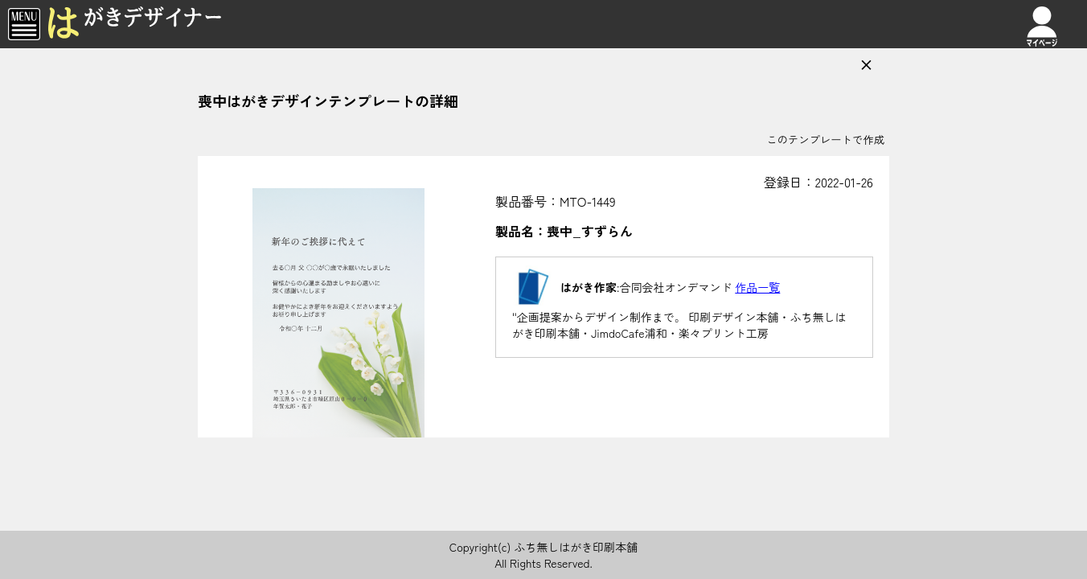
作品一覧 (757, 287)
